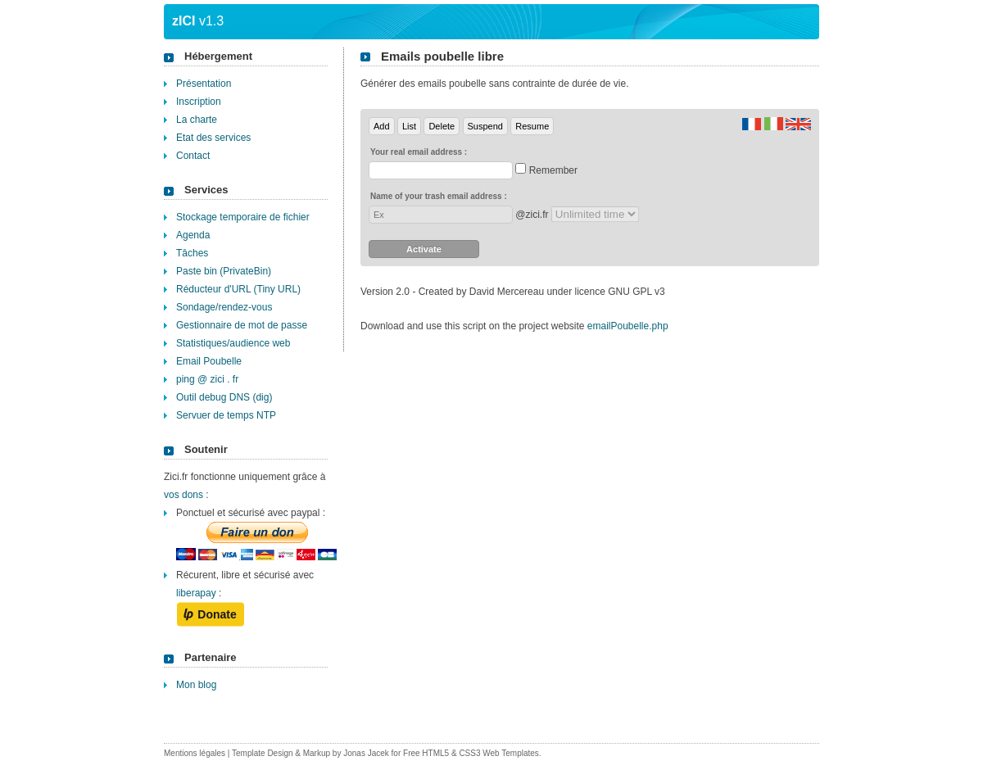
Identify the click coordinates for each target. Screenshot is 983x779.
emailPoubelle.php (627, 326)
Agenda (193, 235)
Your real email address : (418, 151)
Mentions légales (194, 753)
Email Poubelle (209, 361)
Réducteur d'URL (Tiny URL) (238, 289)
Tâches (192, 253)
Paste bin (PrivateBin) (223, 271)
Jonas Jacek (366, 753)
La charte (196, 119)
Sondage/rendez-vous (224, 307)
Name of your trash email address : (438, 196)
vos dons (183, 494)
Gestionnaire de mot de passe (241, 325)
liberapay (196, 593)
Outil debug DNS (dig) (224, 397)
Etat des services (213, 137)
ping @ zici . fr (207, 379)
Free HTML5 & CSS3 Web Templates (471, 753)
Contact (193, 155)
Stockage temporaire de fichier (243, 217)
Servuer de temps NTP (226, 415)
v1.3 (198, 21)
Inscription (198, 101)
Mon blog (196, 685)
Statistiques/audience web (233, 343)
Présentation (203, 83)
